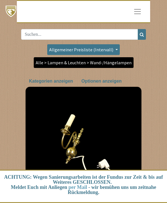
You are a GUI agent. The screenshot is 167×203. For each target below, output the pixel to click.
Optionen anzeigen (101, 81)
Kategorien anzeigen (51, 81)
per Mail (78, 187)
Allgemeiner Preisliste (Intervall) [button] (81, 49)
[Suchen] (142, 34)
